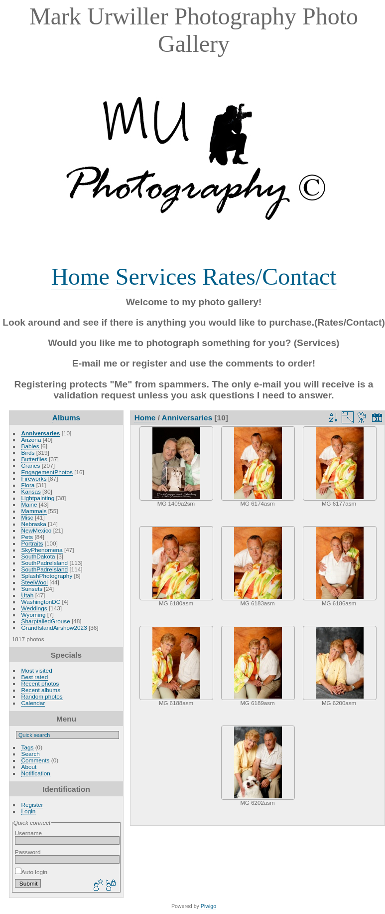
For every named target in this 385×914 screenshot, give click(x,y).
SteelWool (34, 582)
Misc (27, 517)
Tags (27, 747)
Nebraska (33, 524)
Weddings (34, 608)
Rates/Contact (269, 276)
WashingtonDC (41, 601)
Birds (28, 452)
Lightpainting (38, 498)
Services (156, 276)
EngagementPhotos (47, 472)
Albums (66, 417)
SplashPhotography (47, 575)
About (29, 766)
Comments (35, 760)
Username (28, 833)
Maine (29, 504)
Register (32, 804)
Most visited (36, 670)
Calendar (33, 703)
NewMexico (36, 530)
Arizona (31, 439)
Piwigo (208, 906)
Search (30, 753)
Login (28, 811)
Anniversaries (40, 433)
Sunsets (32, 588)
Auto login (31, 872)
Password (28, 852)
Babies (30, 446)
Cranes (30, 465)
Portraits (32, 543)
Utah (27, 595)
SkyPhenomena (42, 550)
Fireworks (34, 478)
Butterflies (34, 459)
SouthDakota (38, 556)
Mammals (34, 511)
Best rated (34, 677)
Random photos (42, 696)
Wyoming (33, 614)
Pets (27, 537)
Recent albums (40, 690)
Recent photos (40, 683)
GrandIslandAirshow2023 (54, 627)
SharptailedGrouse (45, 621)
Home (80, 276)
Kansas (31, 491)
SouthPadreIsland (44, 562)
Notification (35, 773)
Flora (28, 485)
